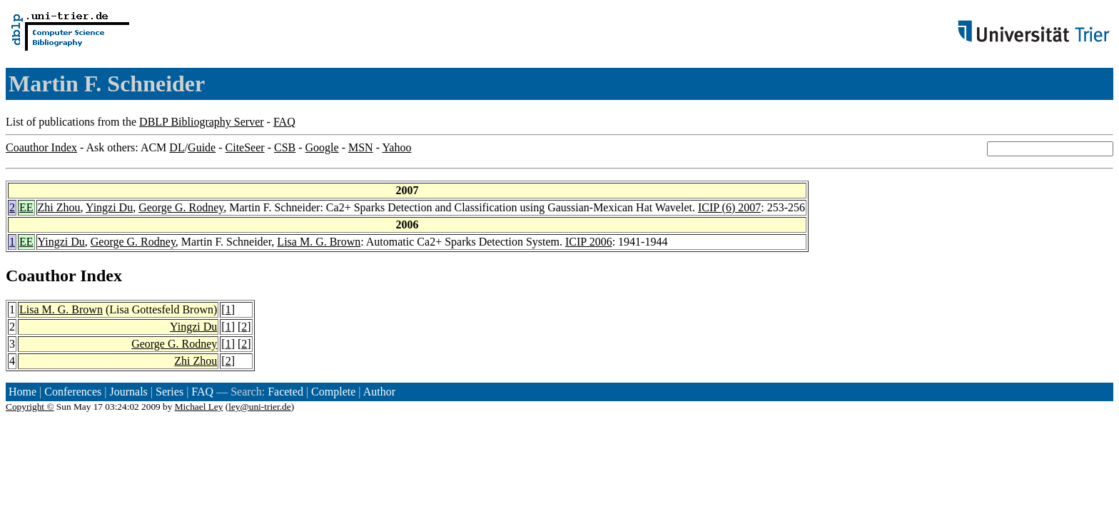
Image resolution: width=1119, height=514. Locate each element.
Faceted (285, 392)
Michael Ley (199, 406)
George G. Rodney (180, 207)
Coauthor (41, 275)
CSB (284, 147)
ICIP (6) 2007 (729, 207)
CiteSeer (245, 147)
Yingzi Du (109, 207)
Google (322, 147)
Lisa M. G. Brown (318, 242)
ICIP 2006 (588, 242)
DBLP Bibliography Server (201, 122)
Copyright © (30, 406)
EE (26, 207)
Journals (128, 392)
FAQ (284, 122)
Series (169, 392)
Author (379, 392)
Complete (333, 392)
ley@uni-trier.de (259, 406)
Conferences (72, 392)
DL (176, 147)
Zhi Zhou (59, 207)
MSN (360, 147)
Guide (202, 147)
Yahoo (396, 147)
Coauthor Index (41, 147)
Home (22, 392)
